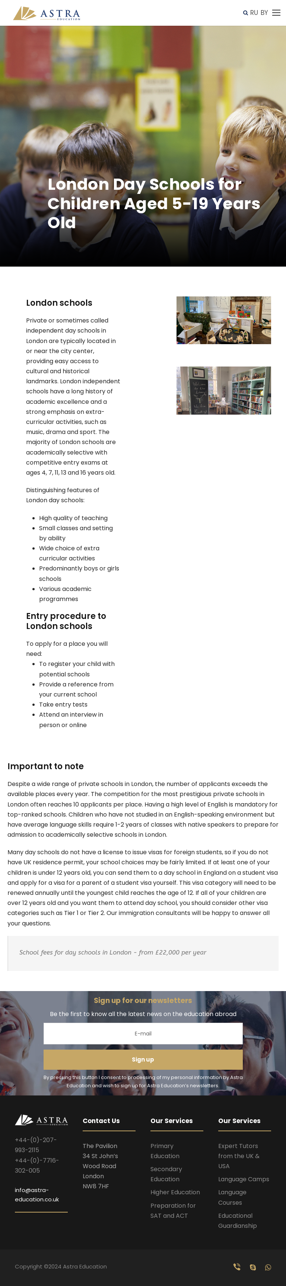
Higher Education (175, 1192)
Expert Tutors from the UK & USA (239, 1156)
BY (264, 12)
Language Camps (243, 1179)
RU (254, 12)
